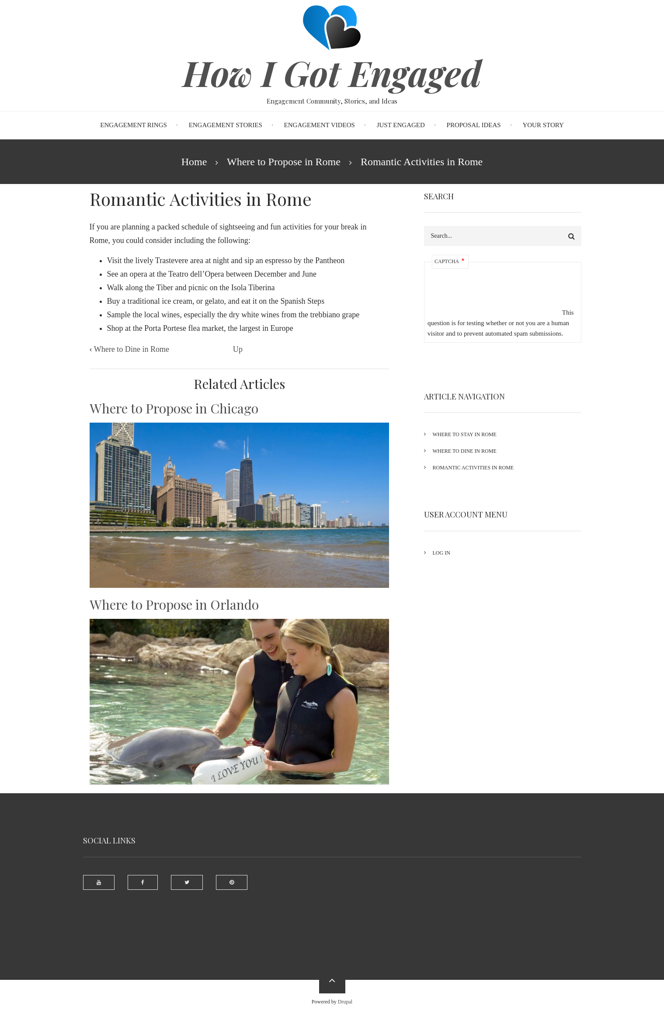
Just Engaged (401, 124)
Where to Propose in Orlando (174, 604)
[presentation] (494, 298)
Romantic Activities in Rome (473, 468)
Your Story (542, 124)
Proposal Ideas (474, 124)
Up (238, 349)
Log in (441, 553)
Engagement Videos (319, 124)
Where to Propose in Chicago (174, 408)
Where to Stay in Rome (465, 434)
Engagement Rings (133, 124)
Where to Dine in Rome (130, 349)
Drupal (345, 1002)
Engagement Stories (225, 124)
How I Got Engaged (332, 72)
